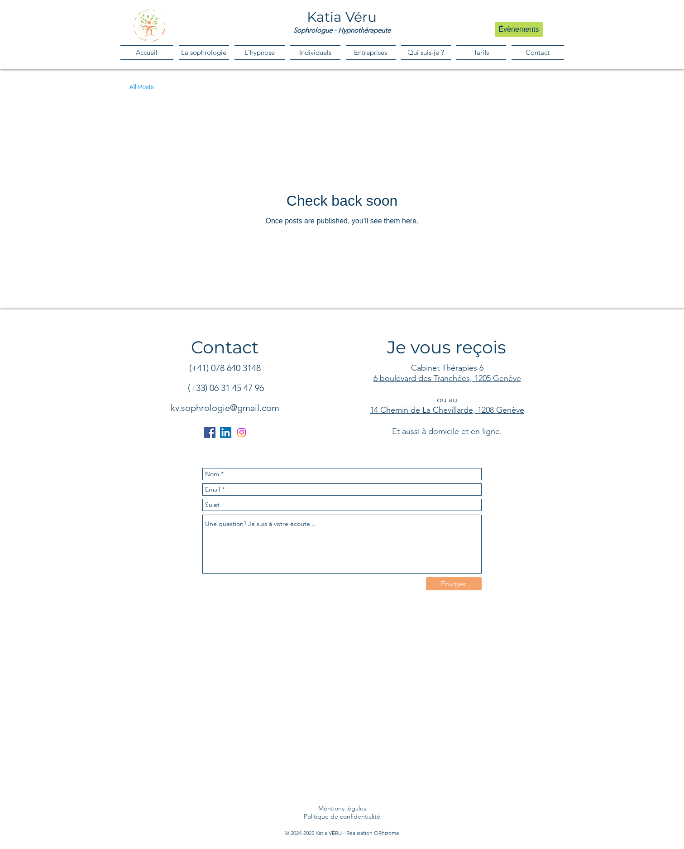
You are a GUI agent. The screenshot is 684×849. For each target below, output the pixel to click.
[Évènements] (519, 29)
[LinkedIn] (225, 432)
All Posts (141, 87)
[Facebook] (209, 432)
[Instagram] (241, 432)
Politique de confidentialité (342, 816)
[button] (315, 52)
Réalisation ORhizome (372, 833)
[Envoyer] (454, 583)
